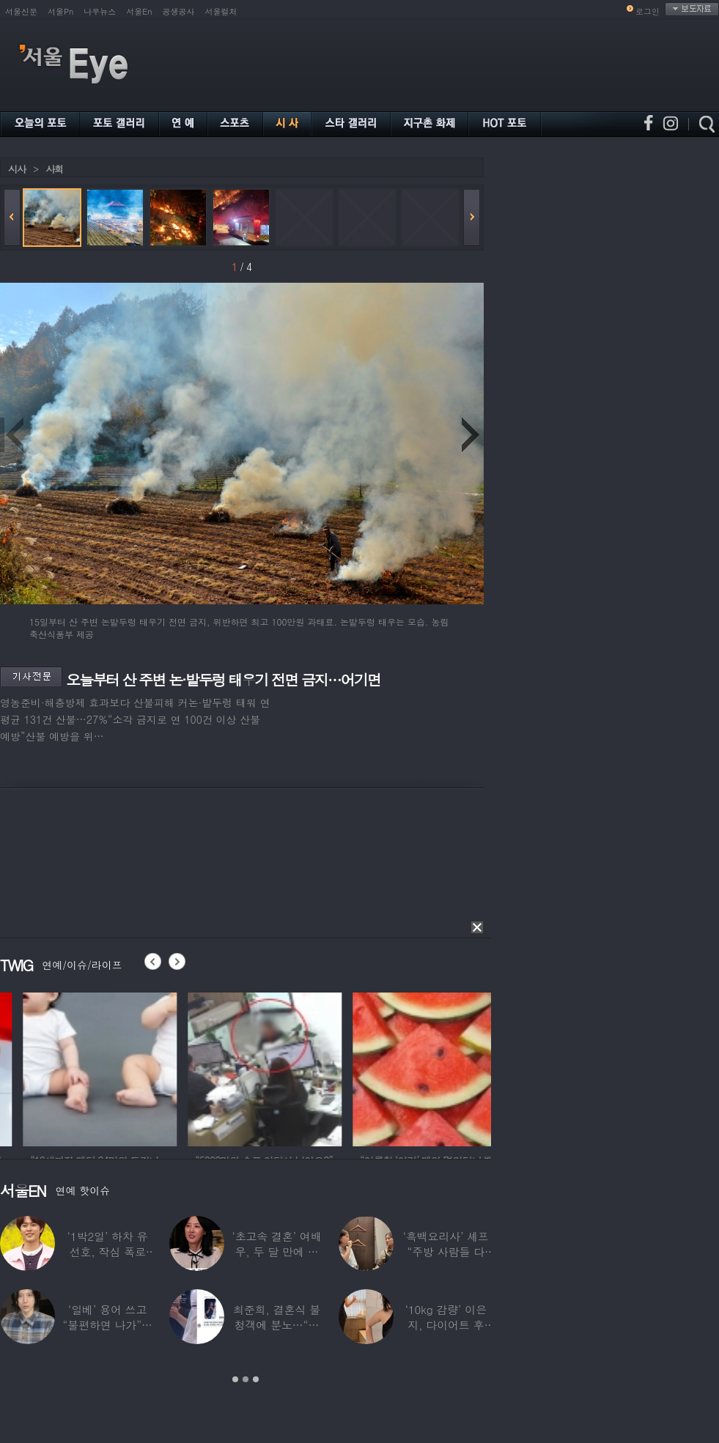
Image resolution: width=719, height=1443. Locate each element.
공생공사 (179, 11)
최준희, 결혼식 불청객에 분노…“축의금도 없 (276, 1325)
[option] (234, 1067)
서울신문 (21, 11)
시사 (17, 169)
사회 (54, 169)
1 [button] (235, 1379)
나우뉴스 (100, 11)
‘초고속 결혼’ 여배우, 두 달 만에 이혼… (276, 1251)
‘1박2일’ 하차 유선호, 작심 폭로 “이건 (107, 1251)
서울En (139, 11)
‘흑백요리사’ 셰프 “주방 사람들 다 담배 (446, 1251)
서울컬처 (221, 11)
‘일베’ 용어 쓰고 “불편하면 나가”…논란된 (107, 1325)
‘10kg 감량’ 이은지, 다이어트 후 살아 (446, 1325)
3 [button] (256, 1379)
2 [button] (245, 1379)
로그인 (647, 11)
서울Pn (60, 11)
